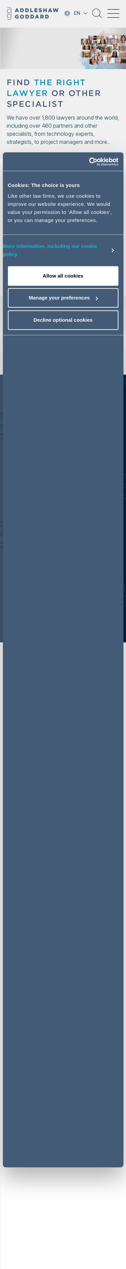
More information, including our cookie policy (50, 250)
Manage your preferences (63, 297)
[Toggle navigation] (113, 13)
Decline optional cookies (63, 320)
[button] (97, 15)
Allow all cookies (63, 276)
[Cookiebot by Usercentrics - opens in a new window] (89, 161)
